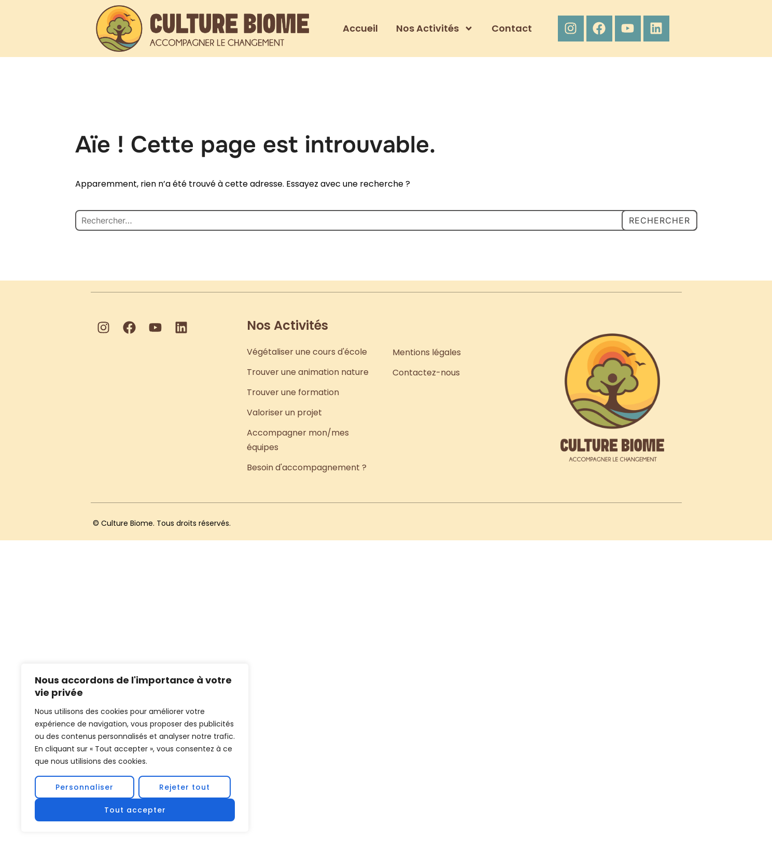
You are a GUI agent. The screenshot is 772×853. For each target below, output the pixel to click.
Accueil (360, 28)
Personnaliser (84, 787)
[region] (135, 747)
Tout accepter (135, 810)
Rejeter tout (184, 787)
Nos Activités (434, 28)
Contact (512, 28)
